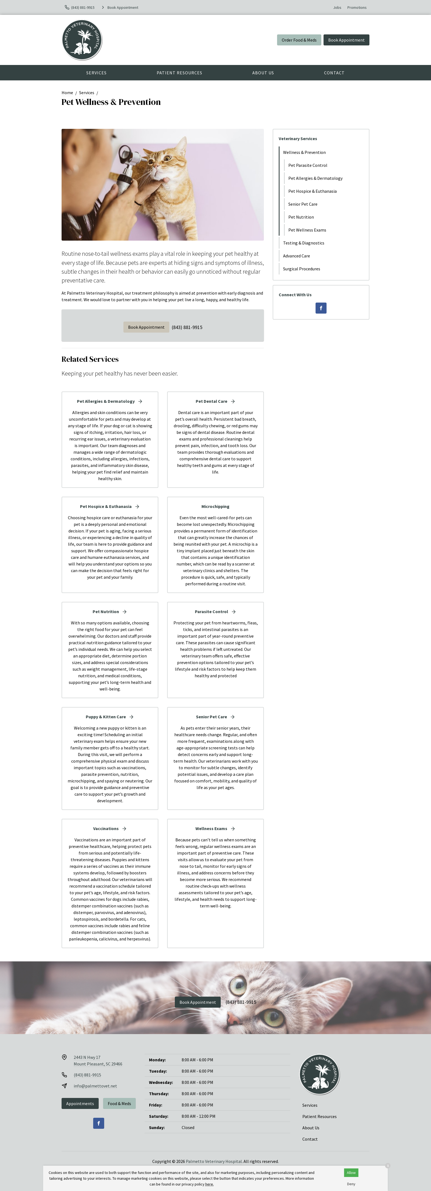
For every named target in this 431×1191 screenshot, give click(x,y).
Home (67, 92)
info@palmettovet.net (95, 1086)
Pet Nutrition (301, 217)
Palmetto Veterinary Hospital (214, 1161)
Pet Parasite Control (307, 165)
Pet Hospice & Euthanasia (312, 191)
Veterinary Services (298, 138)
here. (209, 1184)
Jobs (337, 7)
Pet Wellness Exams (307, 230)
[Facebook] (321, 308)
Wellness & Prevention (304, 152)
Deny (351, 1183)
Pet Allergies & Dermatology (315, 178)
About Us (263, 72)
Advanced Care (296, 256)
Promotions (357, 7)
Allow (351, 1172)
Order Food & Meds (299, 40)
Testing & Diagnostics (303, 243)
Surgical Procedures (301, 268)
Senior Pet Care (302, 204)
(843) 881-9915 (187, 327)
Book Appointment (346, 40)
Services (96, 72)
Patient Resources (179, 72)
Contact (334, 72)
